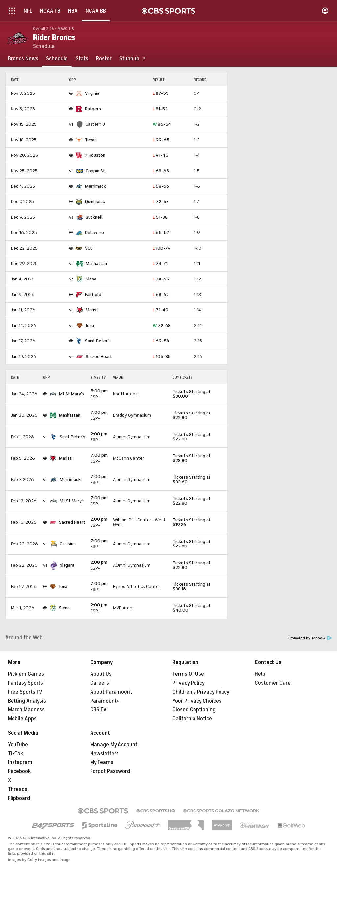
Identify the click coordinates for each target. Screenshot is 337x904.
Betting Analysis (27, 701)
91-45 (160, 155)
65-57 (161, 232)
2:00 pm (99, 434)
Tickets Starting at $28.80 (192, 458)
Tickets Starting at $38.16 (192, 586)
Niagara (67, 565)
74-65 (161, 279)
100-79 (162, 248)
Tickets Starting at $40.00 (192, 608)
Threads (17, 789)
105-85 (162, 356)
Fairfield (93, 294)
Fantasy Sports (25, 683)
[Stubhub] (133, 58)
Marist (92, 310)
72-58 (161, 201)
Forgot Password (110, 771)
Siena (91, 279)
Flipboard (19, 798)
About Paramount (111, 692)
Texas (91, 140)
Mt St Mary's (71, 394)
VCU (89, 248)
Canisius (68, 543)
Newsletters (104, 753)
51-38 (160, 217)
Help (260, 674)
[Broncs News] (23, 58)
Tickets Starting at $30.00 (192, 394)
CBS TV (98, 709)
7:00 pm (99, 412)
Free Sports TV (25, 692)
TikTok (15, 753)
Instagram (20, 762)
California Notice (192, 718)
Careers (99, 683)
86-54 (162, 124)
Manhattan (96, 263)
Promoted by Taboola (310, 638)
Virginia (92, 93)
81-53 (160, 109)
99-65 (161, 140)
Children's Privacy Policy (200, 692)
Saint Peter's (98, 341)
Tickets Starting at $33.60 (192, 479)
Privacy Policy (188, 683)
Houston (97, 155)
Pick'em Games (26, 674)
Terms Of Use (188, 674)
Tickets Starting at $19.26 (192, 522)
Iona (90, 325)
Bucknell (94, 217)
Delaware (94, 232)
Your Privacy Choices (196, 701)
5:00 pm (99, 391)
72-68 (162, 325)
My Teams (101, 762)
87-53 (160, 93)
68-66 (161, 186)
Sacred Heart (99, 356)
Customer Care (273, 683)
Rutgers (93, 109)
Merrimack (95, 186)
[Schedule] (57, 58)
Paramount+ (104, 701)
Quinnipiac (95, 201)
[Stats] (82, 58)
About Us (101, 674)
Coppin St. (96, 170)
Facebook (19, 771)
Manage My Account (113, 744)
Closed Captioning (194, 709)
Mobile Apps (22, 718)
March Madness (26, 709)
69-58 (161, 341)
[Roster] (104, 58)
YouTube (18, 744)
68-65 (161, 170)
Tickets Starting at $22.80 (192, 415)
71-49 (160, 310)
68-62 (161, 294)
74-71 (160, 263)
